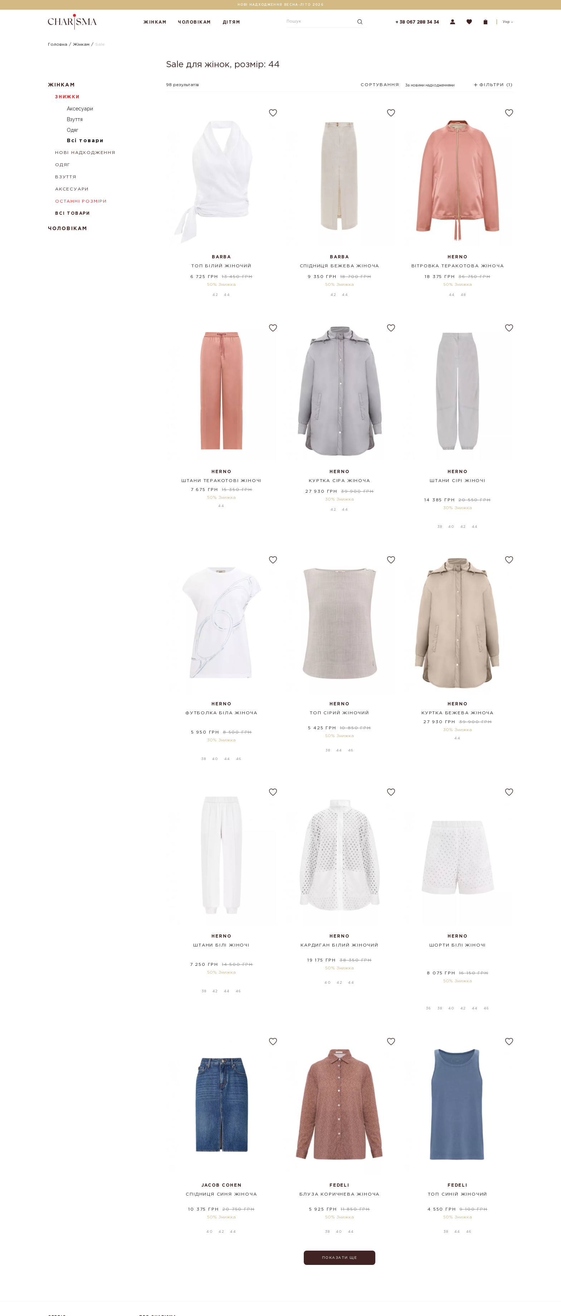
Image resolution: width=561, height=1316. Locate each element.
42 (215, 291)
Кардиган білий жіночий (340, 900)
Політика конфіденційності (76, 1299)
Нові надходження (85, 153)
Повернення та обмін (70, 1269)
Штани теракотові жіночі (221, 477)
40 (451, 502)
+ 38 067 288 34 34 (417, 22)
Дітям (231, 22)
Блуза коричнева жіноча (339, 1111)
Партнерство (152, 1301)
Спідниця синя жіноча (221, 1111)
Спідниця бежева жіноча (340, 266)
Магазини (148, 1259)
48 (463, 291)
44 (227, 291)
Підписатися (369, 1266)
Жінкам (154, 22)
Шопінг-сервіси (155, 1269)
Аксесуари (80, 108)
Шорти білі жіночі (457, 900)
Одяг (72, 130)
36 (428, 925)
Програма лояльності (70, 1279)
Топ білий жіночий (221, 266)
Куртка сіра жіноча (339, 477)
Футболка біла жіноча (221, 689)
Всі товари (85, 141)
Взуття (75, 119)
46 (239, 714)
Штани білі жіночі (221, 900)
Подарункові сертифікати (75, 1289)
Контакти (148, 1291)
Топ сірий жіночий (339, 689)
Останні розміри (81, 201)
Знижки (67, 97)
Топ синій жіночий (458, 1111)
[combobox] (408, 87)
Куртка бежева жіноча (457, 689)
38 (440, 502)
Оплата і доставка (66, 1259)
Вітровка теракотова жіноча (457, 266)
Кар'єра (147, 1311)
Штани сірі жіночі (458, 477)
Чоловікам (194, 22)
